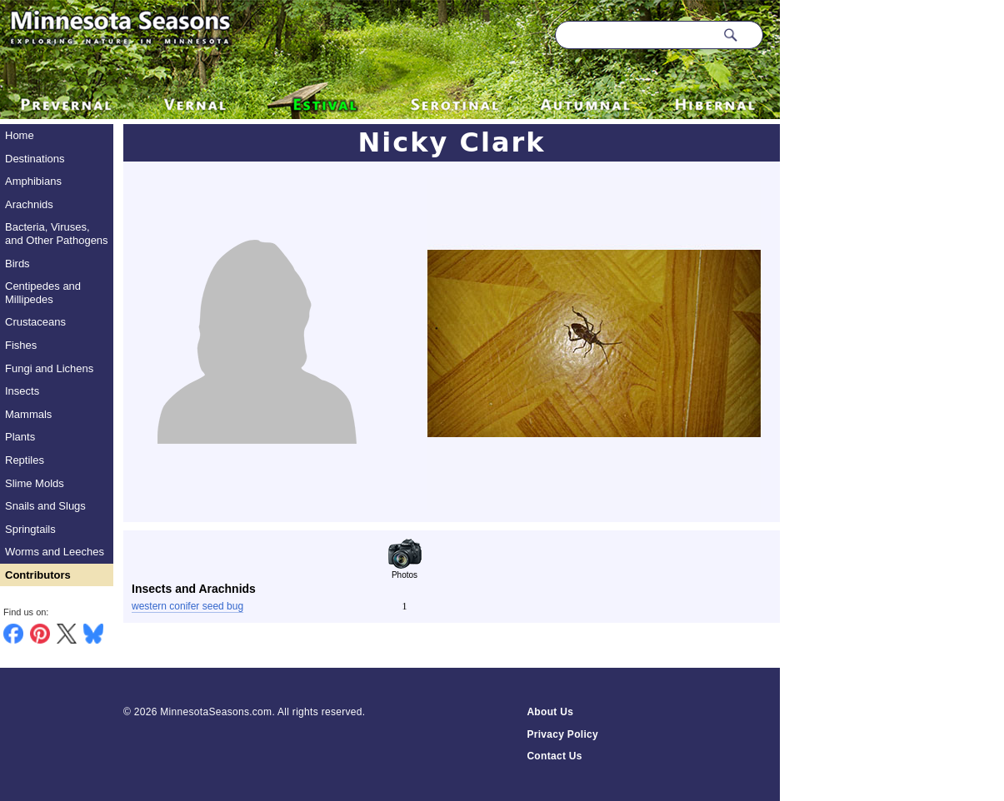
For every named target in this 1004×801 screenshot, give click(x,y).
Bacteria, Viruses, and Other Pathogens (56, 233)
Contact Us (554, 756)
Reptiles (24, 460)
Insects (22, 391)
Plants (20, 436)
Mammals (28, 414)
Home (19, 135)
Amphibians (33, 181)
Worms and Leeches (54, 551)
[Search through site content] (635, 34)
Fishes (21, 345)
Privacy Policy (562, 734)
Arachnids (29, 204)
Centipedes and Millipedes (43, 293)
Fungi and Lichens (49, 368)
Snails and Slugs (45, 506)
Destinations (35, 158)
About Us (550, 712)
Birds (17, 263)
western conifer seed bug (187, 606)
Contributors (38, 575)
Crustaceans (35, 322)
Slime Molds (34, 483)
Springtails (30, 529)
